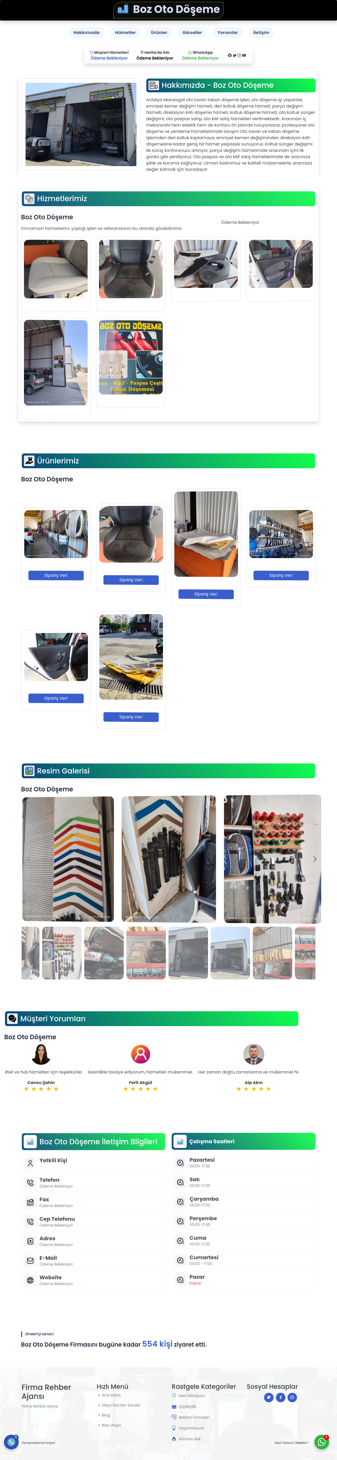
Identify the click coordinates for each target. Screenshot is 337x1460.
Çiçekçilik (187, 1406)
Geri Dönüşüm (192, 1396)
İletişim (261, 33)
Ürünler (159, 33)
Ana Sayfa (111, 1395)
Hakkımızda (86, 33)
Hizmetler (125, 33)
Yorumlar (227, 33)
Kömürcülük (190, 1439)
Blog (106, 1415)
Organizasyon (191, 1428)
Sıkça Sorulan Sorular (121, 1405)
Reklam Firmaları (194, 1417)
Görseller (192, 33)
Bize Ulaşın (111, 1425)
